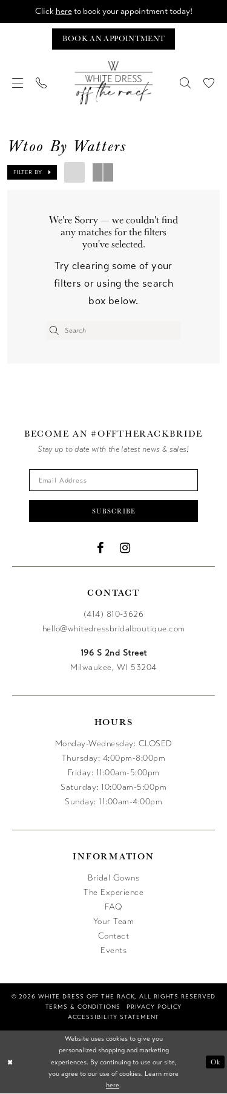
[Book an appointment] (113, 39)
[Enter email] (114, 480)
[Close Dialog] (10, 1062)
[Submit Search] (54, 330)
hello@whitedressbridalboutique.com (113, 629)
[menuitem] (18, 82)
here (62, 11)
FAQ (113, 907)
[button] (18, 82)
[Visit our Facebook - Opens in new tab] (100, 548)
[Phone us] (41, 82)
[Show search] (185, 82)
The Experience (113, 892)
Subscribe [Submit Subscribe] (114, 511)
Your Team (113, 921)
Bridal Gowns (113, 878)
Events (113, 950)
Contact (114, 936)
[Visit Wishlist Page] (209, 82)
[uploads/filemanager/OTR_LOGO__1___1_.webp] (113, 83)
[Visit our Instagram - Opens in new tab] (125, 548)
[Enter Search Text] (113, 330)
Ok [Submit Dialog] (215, 1062)
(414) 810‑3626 (114, 614)
